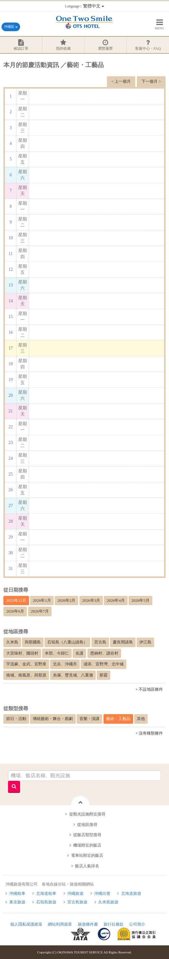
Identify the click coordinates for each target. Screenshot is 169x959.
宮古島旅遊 (77, 902)
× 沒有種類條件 (149, 733)
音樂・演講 (89, 718)
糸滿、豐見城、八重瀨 (73, 675)
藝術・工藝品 (118, 718)
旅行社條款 (114, 924)
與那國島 (33, 642)
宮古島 (100, 642)
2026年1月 (42, 600)
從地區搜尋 (87, 824)
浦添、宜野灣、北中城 (103, 664)
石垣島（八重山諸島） (67, 642)
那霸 (103, 675)
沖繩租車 (17, 893)
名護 (79, 653)
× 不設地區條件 (149, 689)
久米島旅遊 (108, 902)
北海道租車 (46, 893)
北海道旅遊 (131, 893)
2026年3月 (91, 600)
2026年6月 (15, 611)
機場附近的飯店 (87, 845)
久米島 (12, 642)
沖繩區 (11, 26)
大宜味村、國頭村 (22, 653)
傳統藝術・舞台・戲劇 (53, 718)
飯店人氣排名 (87, 866)
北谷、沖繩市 (65, 664)
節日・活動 (16, 718)
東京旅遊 (17, 902)
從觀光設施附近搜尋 (87, 814)
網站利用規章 (60, 924)
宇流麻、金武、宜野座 (26, 664)
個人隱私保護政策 (26, 924)
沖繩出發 (102, 893)
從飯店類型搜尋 (87, 834)
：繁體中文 (84, 6)
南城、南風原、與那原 (26, 675)
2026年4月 (116, 600)
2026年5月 (140, 600)
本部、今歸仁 (57, 653)
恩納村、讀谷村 (104, 653)
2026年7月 (40, 611)
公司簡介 (137, 924)
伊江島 (145, 642)
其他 (141, 718)
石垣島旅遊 (46, 902)
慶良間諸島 (123, 642)
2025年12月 (16, 600)
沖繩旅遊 (75, 893)
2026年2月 (66, 600)
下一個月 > (151, 81)
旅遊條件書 (88, 924)
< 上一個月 (121, 81)
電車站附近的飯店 (87, 855)
